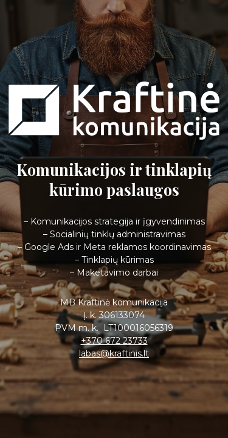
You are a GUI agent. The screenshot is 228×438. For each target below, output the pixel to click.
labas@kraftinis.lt (114, 353)
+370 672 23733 (114, 340)
